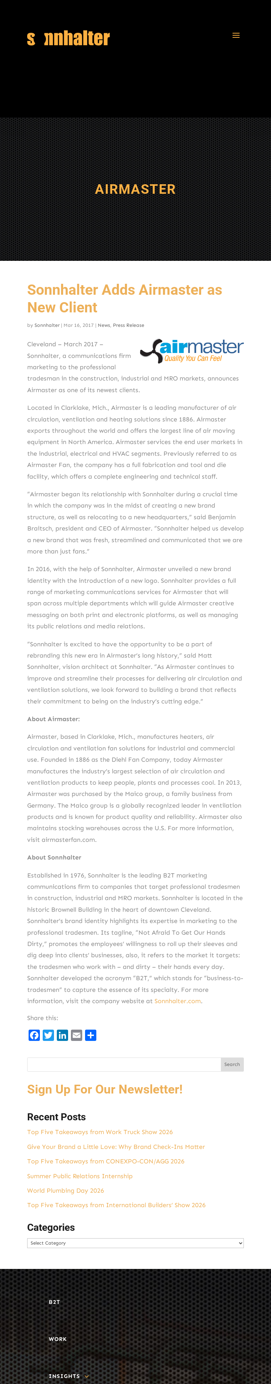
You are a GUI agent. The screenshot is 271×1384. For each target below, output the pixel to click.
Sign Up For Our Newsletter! (104, 1089)
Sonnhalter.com (178, 1001)
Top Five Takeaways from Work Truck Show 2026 (100, 1132)
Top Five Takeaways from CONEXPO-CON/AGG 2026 (106, 1161)
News (104, 325)
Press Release (128, 325)
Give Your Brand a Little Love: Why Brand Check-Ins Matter (116, 1147)
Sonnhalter (47, 325)
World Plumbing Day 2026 (65, 1190)
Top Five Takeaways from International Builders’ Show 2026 (116, 1205)
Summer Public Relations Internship (80, 1176)
